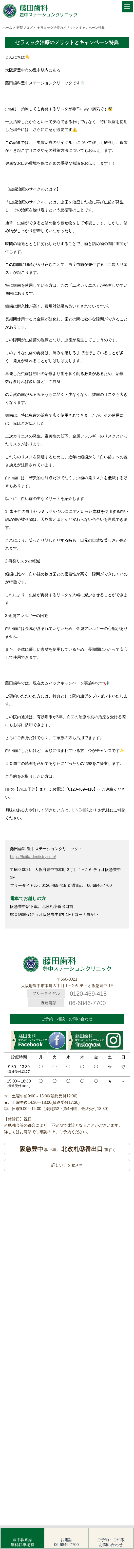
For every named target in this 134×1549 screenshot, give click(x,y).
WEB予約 (27, 789)
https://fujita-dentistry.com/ (33, 857)
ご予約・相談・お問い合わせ (67, 1019)
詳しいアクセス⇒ (67, 1165)
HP (8, 789)
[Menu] (127, 6)
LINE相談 (80, 810)
